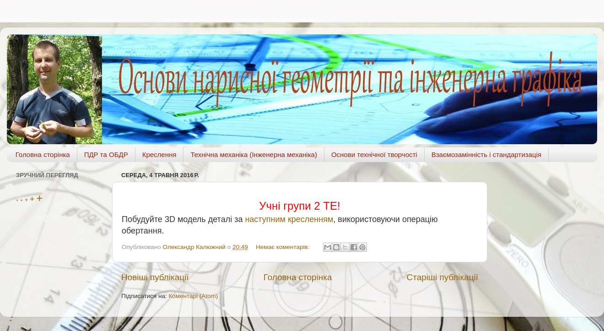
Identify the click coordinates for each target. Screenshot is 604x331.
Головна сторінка (43, 154)
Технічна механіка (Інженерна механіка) (253, 154)
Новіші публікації (155, 277)
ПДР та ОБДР (106, 154)
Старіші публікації (442, 277)
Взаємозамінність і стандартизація (486, 154)
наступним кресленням (289, 219)
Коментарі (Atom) (193, 296)
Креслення (159, 154)
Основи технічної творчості (374, 154)
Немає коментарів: (283, 247)
